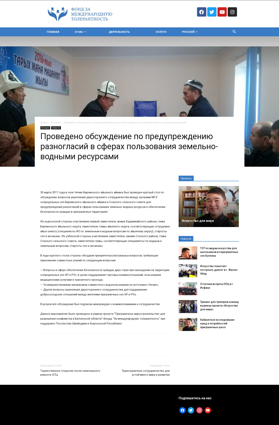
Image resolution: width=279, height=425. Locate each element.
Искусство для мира (198, 221)
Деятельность (119, 32)
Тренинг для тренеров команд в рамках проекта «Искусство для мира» (219, 305)
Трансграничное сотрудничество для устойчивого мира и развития (146, 372)
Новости (56, 127)
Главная (53, 32)
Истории (55, 122)
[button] (234, 32)
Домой (44, 122)
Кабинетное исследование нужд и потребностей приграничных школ (217, 323)
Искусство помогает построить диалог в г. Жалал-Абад (219, 270)
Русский (190, 32)
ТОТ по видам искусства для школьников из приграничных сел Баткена (219, 252)
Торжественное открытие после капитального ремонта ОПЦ (70, 372)
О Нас (80, 32)
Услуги (161, 32)
